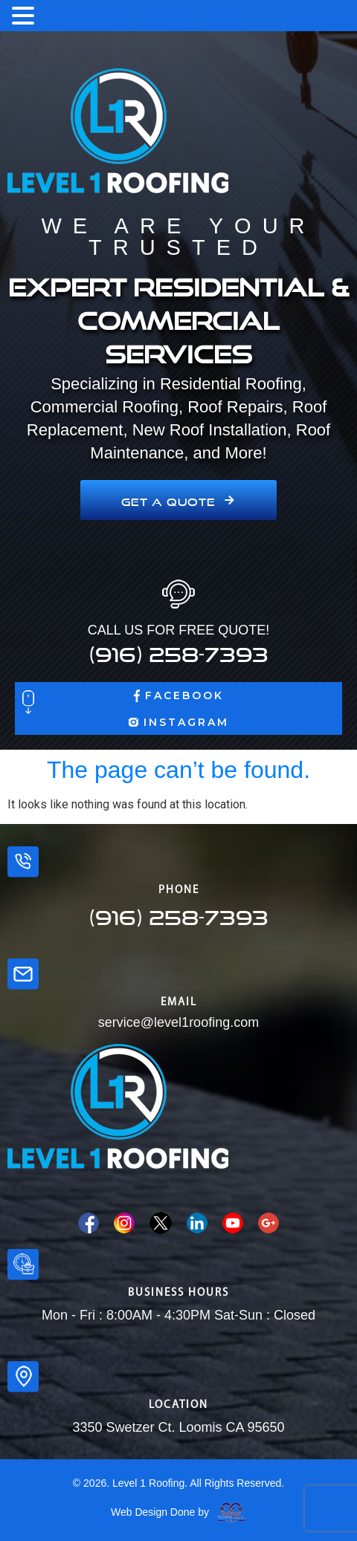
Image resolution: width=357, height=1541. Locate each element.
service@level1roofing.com (178, 1022)
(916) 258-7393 (178, 650)
